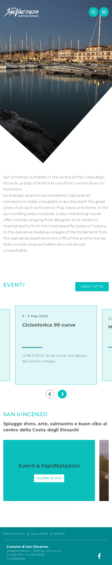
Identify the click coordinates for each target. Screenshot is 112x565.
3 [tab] (52, 506)
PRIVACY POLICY (14, 533)
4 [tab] (56, 506)
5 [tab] (60, 506)
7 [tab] (69, 506)
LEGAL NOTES (39, 533)
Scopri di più (49, 478)
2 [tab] (47, 506)
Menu (102, 9)
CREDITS (59, 533)
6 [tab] (65, 506)
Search (93, 12)
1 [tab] (43, 506)
